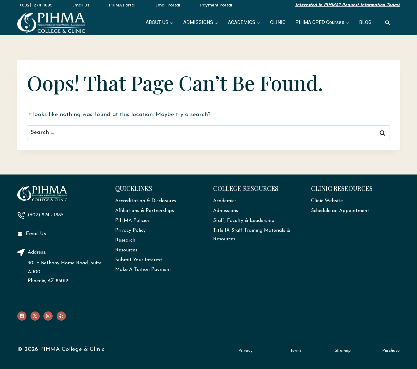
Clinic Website (327, 201)
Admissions (225, 210)
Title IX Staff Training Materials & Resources (251, 235)
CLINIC (277, 22)
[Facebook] (21, 316)
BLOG (365, 22)
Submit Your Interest (138, 260)
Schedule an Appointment (340, 210)
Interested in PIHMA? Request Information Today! (347, 5)
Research (125, 240)
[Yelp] (61, 316)
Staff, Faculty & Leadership (243, 220)
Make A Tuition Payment (143, 269)
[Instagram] (48, 316)
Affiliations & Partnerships (144, 210)
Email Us (80, 5)
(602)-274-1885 (36, 5)
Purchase (391, 350)
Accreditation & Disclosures (145, 201)
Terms (296, 350)
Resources (126, 250)
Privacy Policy (130, 230)
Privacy (245, 350)
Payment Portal (216, 5)
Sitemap (343, 350)
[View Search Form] (387, 23)
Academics (225, 201)
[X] (35, 316)
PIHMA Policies (132, 220)
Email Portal (168, 5)
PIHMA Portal (122, 5)
